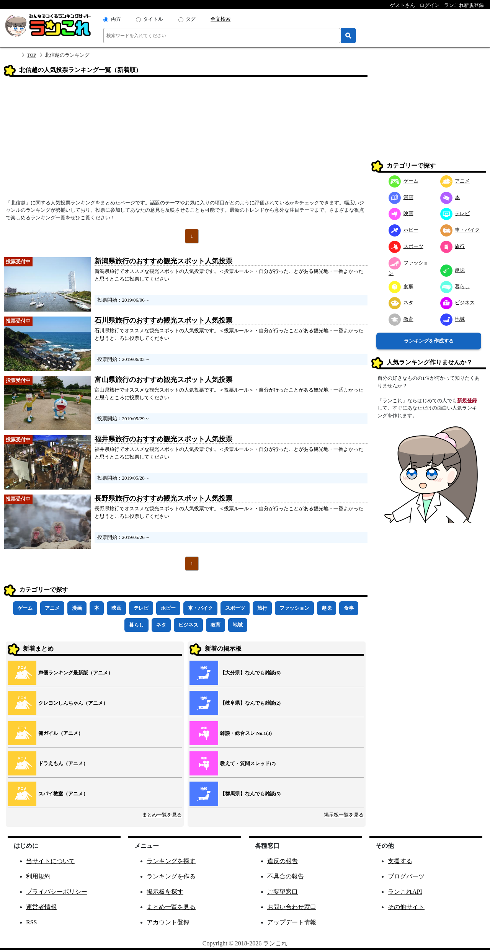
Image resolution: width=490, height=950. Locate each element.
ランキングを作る (171, 876)
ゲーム (25, 608)
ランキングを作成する (429, 341)
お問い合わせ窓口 (291, 907)
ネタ (161, 625)
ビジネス (188, 625)
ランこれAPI (405, 891)
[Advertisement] (186, 140)
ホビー (168, 608)
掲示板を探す (165, 891)
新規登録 (467, 400)
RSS (31, 922)
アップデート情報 (291, 922)
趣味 (327, 608)
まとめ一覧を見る (162, 815)
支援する (400, 861)
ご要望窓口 (282, 891)
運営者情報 (41, 907)
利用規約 (38, 876)
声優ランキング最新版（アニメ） (75, 673)
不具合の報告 (285, 876)
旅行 (262, 608)
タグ (191, 19)
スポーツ (235, 608)
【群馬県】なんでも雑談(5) (250, 794)
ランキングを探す (171, 861)
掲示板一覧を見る (344, 815)
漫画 (77, 608)
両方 (116, 19)
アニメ (52, 608)
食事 (349, 608)
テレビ (141, 608)
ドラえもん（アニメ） (63, 763)
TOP (31, 55)
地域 (238, 625)
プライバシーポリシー (56, 891)
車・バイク (200, 608)
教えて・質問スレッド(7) (248, 763)
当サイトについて (50, 861)
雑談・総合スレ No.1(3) (246, 733)
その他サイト (406, 907)
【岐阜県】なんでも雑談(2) (250, 703)
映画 (116, 608)
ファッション (294, 608)
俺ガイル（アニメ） (60, 733)
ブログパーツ (406, 876)
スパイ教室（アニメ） (63, 794)
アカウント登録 (168, 922)
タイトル (153, 19)
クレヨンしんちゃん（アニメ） (73, 703)
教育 (215, 625)
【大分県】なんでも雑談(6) (250, 673)
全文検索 (220, 19)
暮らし (136, 625)
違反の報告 (282, 861)
